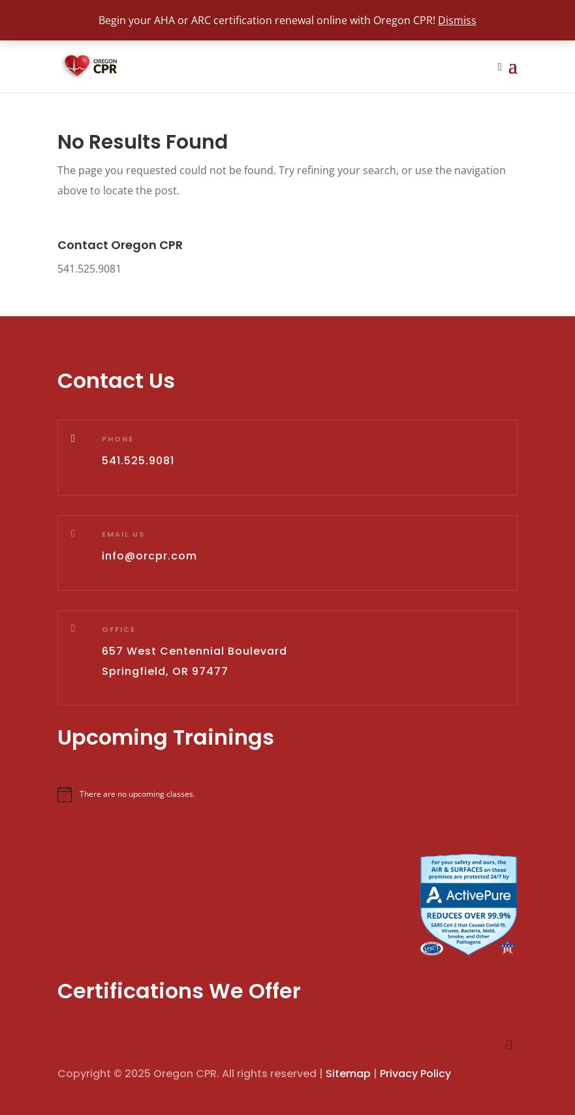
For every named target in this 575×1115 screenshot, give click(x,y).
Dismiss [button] (457, 20)
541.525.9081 (89, 268)
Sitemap (348, 1073)
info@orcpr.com (149, 555)
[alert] (287, 794)
